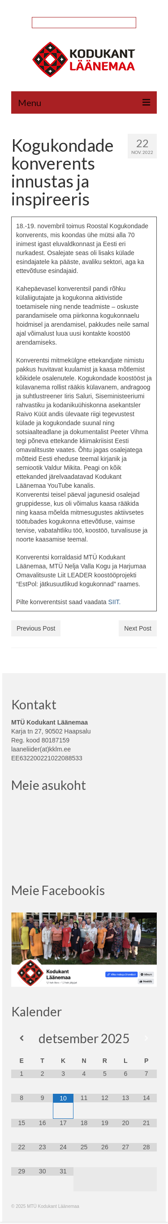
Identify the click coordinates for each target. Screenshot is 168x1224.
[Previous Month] (21, 1038)
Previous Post (36, 628)
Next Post (137, 628)
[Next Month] (146, 1038)
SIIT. (114, 602)
